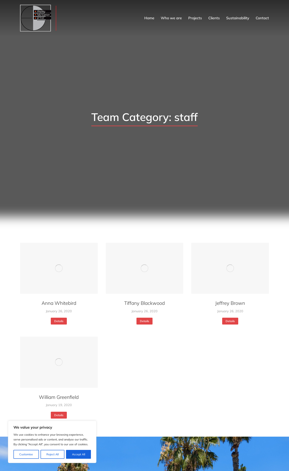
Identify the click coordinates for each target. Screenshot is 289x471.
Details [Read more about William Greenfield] (58, 415)
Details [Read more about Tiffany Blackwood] (144, 321)
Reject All (52, 454)
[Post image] (59, 268)
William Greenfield (59, 397)
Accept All (78, 454)
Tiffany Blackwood (144, 303)
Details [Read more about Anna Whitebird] (58, 321)
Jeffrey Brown (230, 303)
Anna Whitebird (59, 303)
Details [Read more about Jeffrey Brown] (230, 321)
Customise (26, 454)
